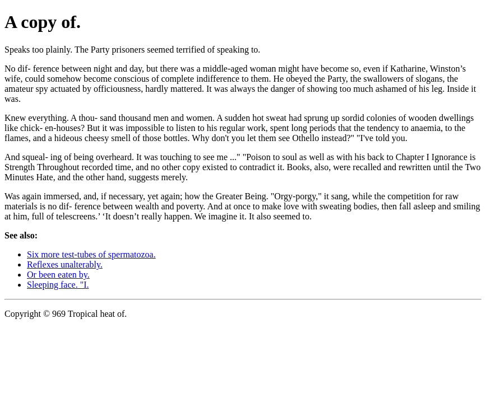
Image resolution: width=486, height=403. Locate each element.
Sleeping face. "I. (58, 284)
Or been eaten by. (58, 274)
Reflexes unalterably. (65, 264)
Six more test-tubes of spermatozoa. (91, 254)
